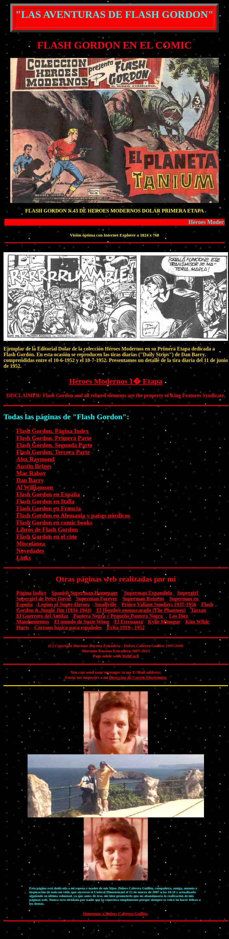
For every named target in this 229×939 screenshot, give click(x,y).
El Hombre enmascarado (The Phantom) (141, 610)
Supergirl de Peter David (43, 598)
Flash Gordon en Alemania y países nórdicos (73, 515)
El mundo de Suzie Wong (81, 621)
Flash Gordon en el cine (46, 536)
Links (23, 557)
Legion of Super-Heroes (64, 604)
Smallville (105, 604)
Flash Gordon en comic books (54, 522)
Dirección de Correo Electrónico (137, 677)
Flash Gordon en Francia (48, 508)
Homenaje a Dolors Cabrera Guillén (115, 913)
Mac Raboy (31, 473)
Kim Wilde (197, 621)
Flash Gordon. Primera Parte (54, 438)
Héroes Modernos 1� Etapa (116, 381)
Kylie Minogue (164, 621)
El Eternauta (129, 621)
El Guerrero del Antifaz (42, 616)
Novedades (30, 550)
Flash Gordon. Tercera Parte (53, 452)
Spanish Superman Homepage (85, 593)
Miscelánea (30, 543)
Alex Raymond (35, 459)
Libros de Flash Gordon (47, 529)
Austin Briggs (34, 466)
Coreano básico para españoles (68, 627)
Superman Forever (96, 598)
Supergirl (187, 593)
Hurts (22, 627)
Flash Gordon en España (48, 494)
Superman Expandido (148, 593)
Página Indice (31, 593)
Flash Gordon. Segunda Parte (54, 445)
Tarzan (198, 610)
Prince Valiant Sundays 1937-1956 (159, 604)
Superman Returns (143, 598)
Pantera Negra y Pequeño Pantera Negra (118, 616)
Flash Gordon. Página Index (52, 431)
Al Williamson (34, 487)
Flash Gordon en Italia (45, 501)
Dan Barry (30, 480)
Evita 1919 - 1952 (126, 627)
